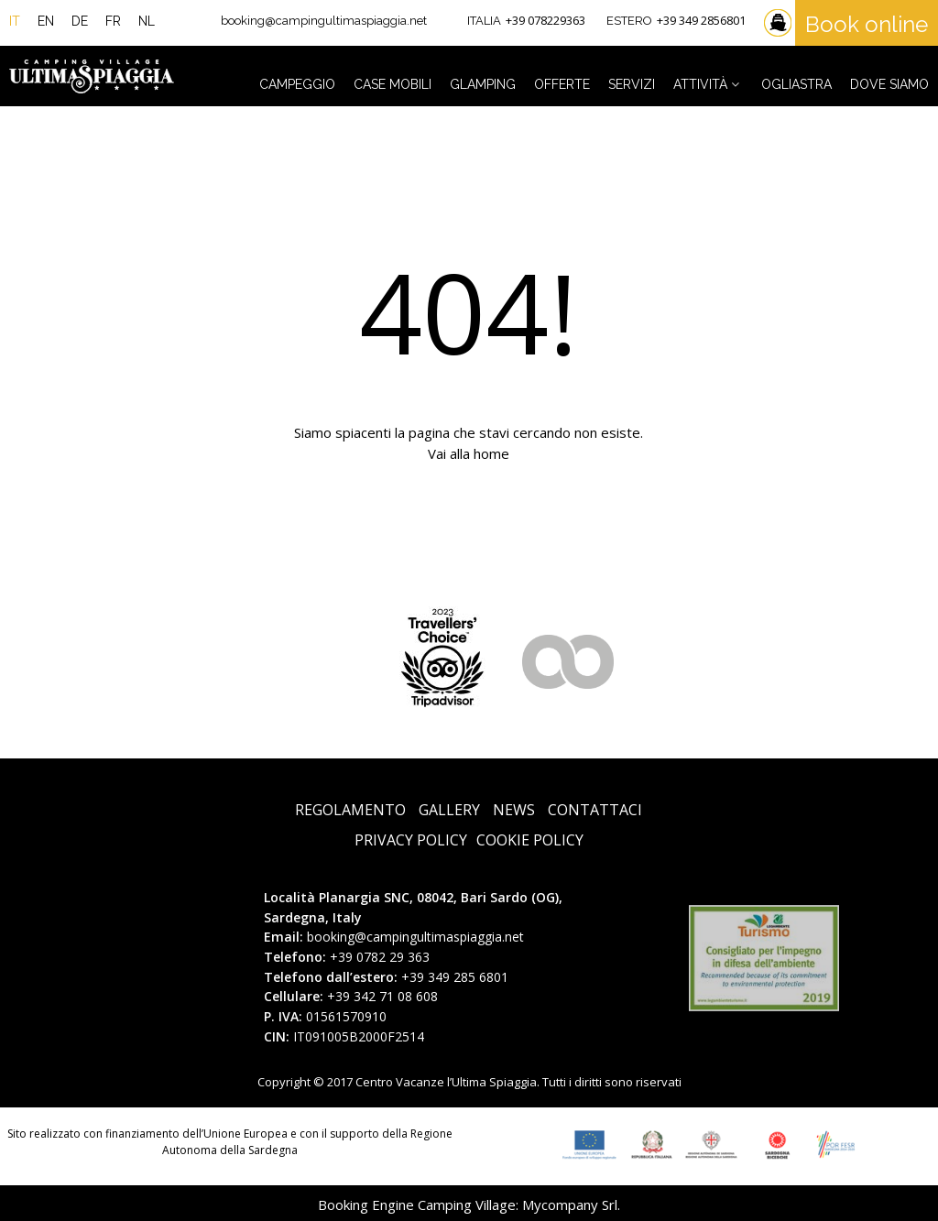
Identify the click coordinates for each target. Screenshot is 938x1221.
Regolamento (350, 810)
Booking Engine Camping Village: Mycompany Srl (467, 1204)
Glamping (483, 84)
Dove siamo (889, 84)
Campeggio (297, 84)
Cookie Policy (530, 840)
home (491, 453)
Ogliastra (796, 84)
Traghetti (780, 23)
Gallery (449, 810)
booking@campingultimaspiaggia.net (324, 20)
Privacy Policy (410, 840)
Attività (708, 84)
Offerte (562, 84)
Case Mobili (392, 84)
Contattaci (595, 810)
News (514, 810)
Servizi (631, 84)
